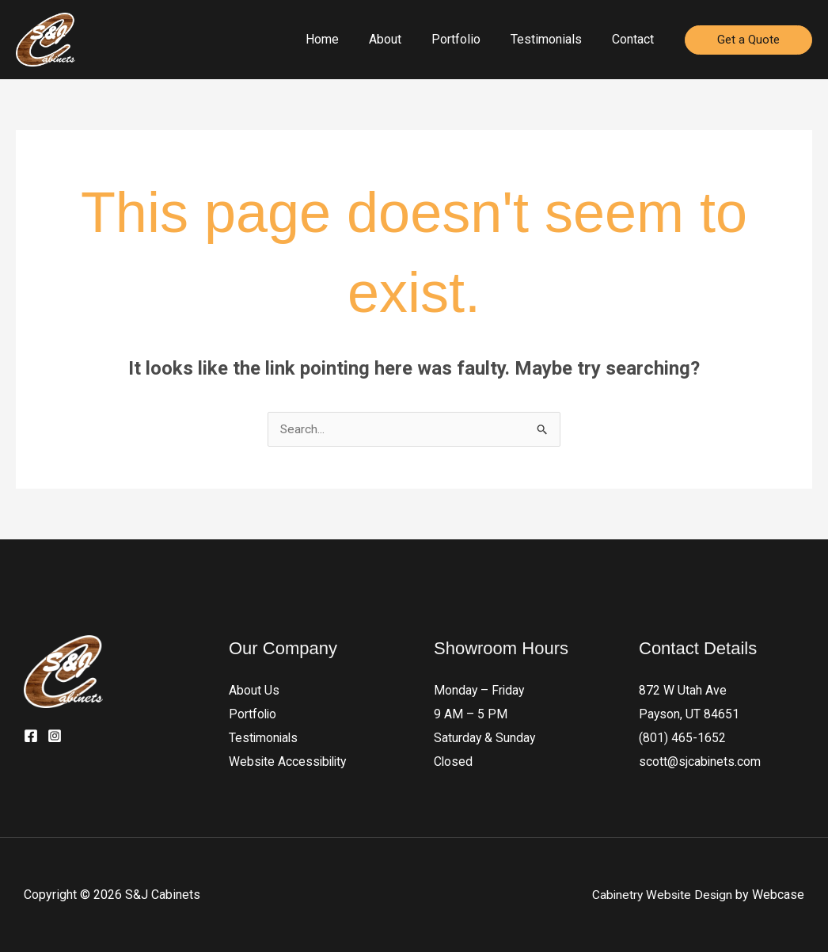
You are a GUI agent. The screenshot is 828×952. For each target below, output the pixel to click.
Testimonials (264, 738)
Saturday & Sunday (485, 738)
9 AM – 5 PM (470, 714)
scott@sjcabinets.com (700, 762)
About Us (254, 691)
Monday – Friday (480, 691)
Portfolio (253, 714)
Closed (453, 762)
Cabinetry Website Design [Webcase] (659, 894)
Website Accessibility (290, 762)
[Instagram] (54, 736)
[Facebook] (31, 736)
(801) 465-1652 (682, 738)
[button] (748, 40)
